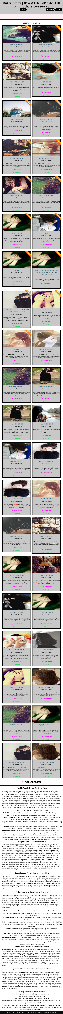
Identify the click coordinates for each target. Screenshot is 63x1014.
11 (31, 782)
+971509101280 (17, 736)
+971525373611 (17, 281)
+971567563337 (47, 321)
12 (35, 782)
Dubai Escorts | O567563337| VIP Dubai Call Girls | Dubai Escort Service (31, 4)
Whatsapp (17, 59)
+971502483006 (47, 244)
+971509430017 (17, 93)
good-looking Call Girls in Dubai (27, 955)
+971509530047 (17, 56)
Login (58, 9)
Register (50, 9)
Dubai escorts (38, 815)
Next (38, 782)
